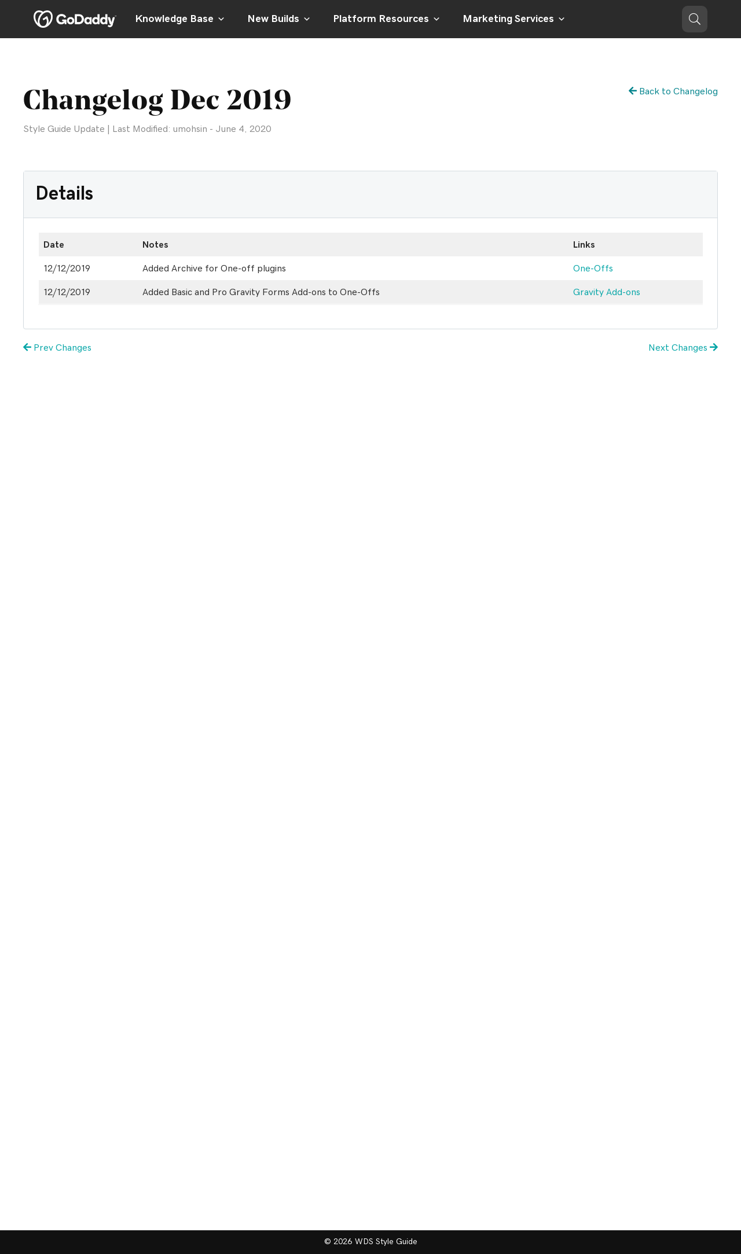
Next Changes (683, 347)
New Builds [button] (279, 19)
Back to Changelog (673, 91)
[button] (694, 19)
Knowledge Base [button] (180, 19)
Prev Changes (57, 347)
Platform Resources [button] (387, 19)
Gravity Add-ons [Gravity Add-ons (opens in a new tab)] (606, 292)
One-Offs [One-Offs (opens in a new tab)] (593, 268)
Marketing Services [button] (514, 19)
